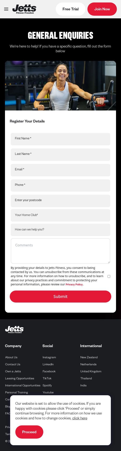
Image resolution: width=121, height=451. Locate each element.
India (83, 385)
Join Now (102, 10)
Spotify (47, 385)
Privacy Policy (74, 285)
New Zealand (89, 357)
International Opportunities (22, 386)
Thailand (86, 378)
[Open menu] (6, 9)
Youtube (48, 392)
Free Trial (71, 10)
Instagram (49, 357)
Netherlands (88, 364)
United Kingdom (91, 371)
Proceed (29, 433)
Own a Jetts (13, 372)
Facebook (49, 371)
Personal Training (16, 393)
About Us (11, 358)
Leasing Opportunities (19, 379)
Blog (8, 407)
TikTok (47, 378)
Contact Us (12, 365)
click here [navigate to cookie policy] (79, 419)
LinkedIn (48, 364)
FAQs (8, 414)
